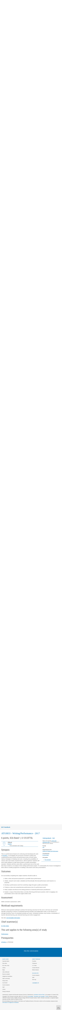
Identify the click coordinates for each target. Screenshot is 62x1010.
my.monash (4, 982)
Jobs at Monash (5, 972)
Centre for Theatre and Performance (50, 851)
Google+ (32, 954)
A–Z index (34, 965)
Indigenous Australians (7, 976)
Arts (43, 847)
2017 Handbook (5, 827)
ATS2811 (5, 855)
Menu (2, 3)
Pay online (4, 963)
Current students (6, 985)
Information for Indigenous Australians (10, 1002)
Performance (4, 934)
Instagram (19, 954)
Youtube (39, 954)
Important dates (5, 961)
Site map (34, 979)
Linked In (23, 954)
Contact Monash (35, 967)
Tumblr (35, 954)
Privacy (47, 996)
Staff (3, 987)
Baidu (42, 954)
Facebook (29, 954)
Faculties (34, 961)
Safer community (6, 978)
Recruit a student (6, 974)
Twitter (26, 954)
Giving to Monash (6, 991)
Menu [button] (60, 827)
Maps (3, 969)
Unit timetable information (13, 917)
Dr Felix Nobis (46, 855)
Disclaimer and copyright (39, 996)
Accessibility (30, 996)
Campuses (34, 963)
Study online (5, 980)
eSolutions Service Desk (39, 994)
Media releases (35, 969)
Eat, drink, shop (5, 965)
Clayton (10, 844)
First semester (48, 859)
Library (3, 967)
